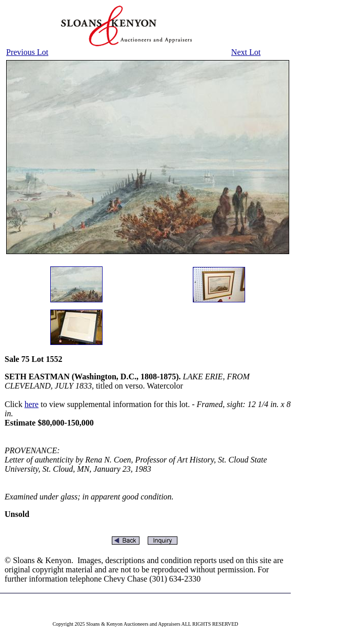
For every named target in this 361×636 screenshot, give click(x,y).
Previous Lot (27, 52)
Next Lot (245, 52)
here (32, 404)
